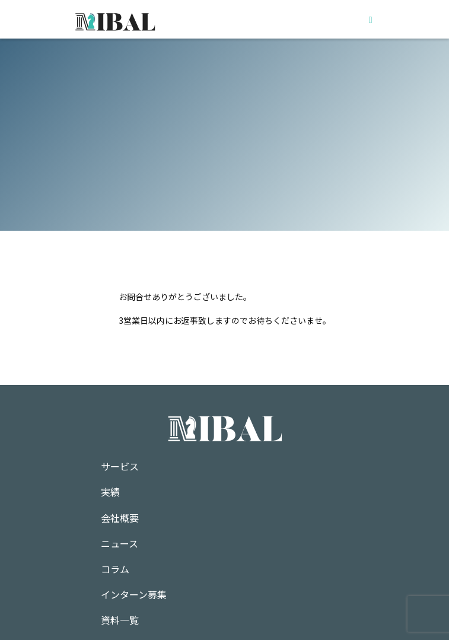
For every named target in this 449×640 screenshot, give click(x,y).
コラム (115, 569)
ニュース (119, 543)
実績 (110, 492)
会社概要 (120, 518)
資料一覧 (120, 620)
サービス (120, 466)
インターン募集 (134, 594)
